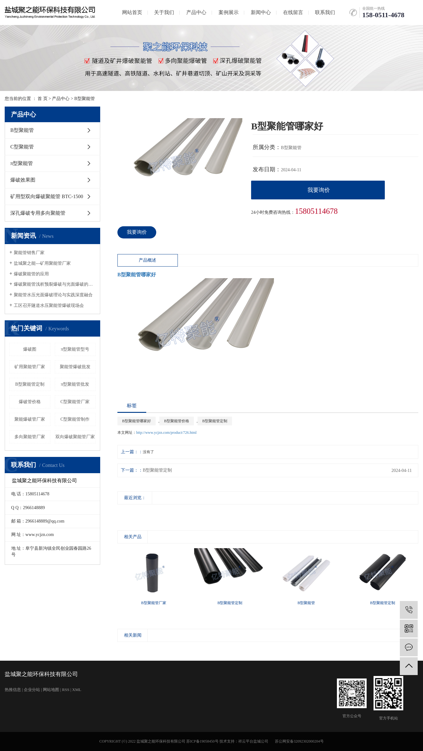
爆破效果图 (22, 180)
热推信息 (13, 689)
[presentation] (121, 510)
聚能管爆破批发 (75, 366)
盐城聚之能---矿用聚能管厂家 (42, 263)
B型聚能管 (84, 98)
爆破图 (29, 349)
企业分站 (32, 689)
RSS (65, 689)
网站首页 (132, 12)
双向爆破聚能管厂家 (75, 436)
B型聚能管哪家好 (136, 421)
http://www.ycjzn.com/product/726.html (166, 432)
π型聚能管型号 (75, 349)
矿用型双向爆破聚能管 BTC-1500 (46, 196)
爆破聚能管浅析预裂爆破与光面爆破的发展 (54, 284)
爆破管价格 (30, 401)
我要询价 (318, 190)
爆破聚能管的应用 (31, 274)
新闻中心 (261, 12)
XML (76, 689)
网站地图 (51, 689)
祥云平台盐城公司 (253, 741)
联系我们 (325, 12)
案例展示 (229, 12)
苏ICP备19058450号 (202, 741)
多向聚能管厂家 (29, 436)
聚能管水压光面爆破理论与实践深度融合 (53, 295)
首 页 (43, 98)
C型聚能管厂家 (75, 401)
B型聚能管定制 (29, 384)
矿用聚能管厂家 (29, 366)
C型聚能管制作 (75, 419)
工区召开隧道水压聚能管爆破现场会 (49, 305)
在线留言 (293, 12)
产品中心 (196, 12)
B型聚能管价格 (176, 421)
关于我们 (164, 12)
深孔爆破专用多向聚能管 (37, 213)
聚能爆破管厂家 (29, 419)
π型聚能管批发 (75, 384)
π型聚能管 (21, 163)
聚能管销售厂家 (29, 252)
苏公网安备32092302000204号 (299, 741)
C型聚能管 (22, 146)
